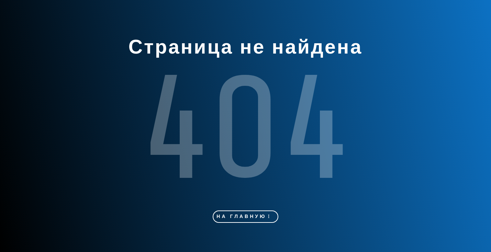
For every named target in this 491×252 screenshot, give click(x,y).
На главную (241, 216)
